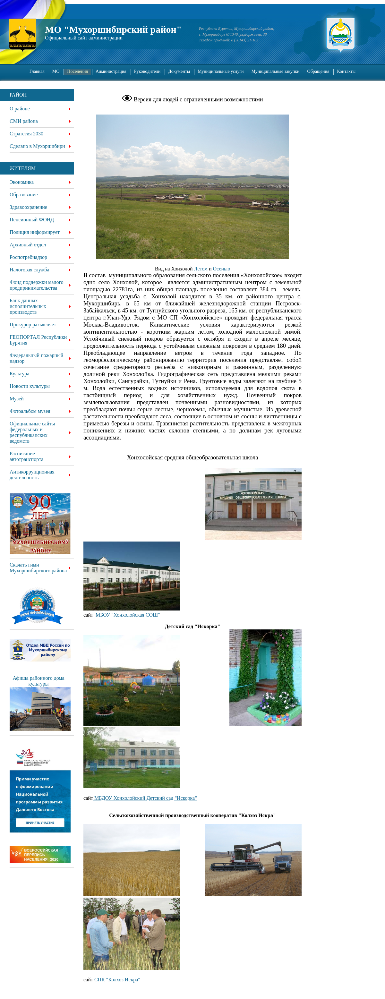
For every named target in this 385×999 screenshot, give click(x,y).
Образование (24, 194)
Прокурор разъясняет (33, 324)
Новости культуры (30, 386)
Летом (201, 268)
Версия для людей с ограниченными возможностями (197, 99)
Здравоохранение (28, 207)
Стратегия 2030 (26, 133)
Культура (19, 373)
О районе (20, 108)
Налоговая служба (29, 269)
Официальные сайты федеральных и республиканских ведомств (32, 432)
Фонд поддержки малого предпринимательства (37, 285)
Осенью (221, 268)
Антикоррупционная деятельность (32, 474)
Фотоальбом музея (30, 411)
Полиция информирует (35, 232)
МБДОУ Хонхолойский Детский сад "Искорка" (145, 798)
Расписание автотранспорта (26, 456)
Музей (17, 398)
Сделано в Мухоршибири (37, 146)
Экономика (22, 182)
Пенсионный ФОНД (32, 219)
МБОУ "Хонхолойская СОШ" (128, 615)
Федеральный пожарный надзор (36, 358)
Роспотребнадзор (28, 257)
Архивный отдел (28, 244)
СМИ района (24, 121)
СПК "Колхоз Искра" (117, 979)
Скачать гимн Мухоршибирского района (38, 567)
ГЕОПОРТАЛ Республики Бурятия (38, 340)
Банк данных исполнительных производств (28, 306)
